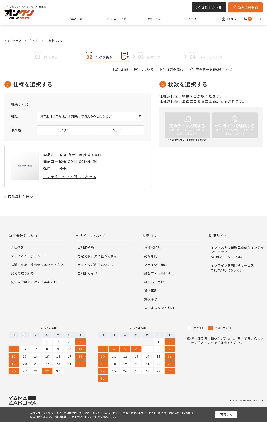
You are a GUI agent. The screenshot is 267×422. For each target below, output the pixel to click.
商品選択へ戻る (20, 196)
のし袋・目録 (154, 282)
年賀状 (33, 40)
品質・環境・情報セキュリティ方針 (37, 264)
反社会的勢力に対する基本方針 (34, 282)
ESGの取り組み (22, 273)
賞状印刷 (151, 290)
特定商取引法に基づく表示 (97, 256)
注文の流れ (175, 69)
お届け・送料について (137, 69)
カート (255, 19)
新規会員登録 (248, 7)
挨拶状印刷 (152, 247)
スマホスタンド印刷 (159, 308)
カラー (117, 130)
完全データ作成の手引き (214, 69)
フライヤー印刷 (156, 264)
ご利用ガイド (117, 19)
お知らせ (154, 19)
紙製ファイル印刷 (157, 273)
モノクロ (63, 130)
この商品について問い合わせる (69, 177)
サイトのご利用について (96, 264)
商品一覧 (76, 19)
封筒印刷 (151, 256)
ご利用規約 (86, 247)
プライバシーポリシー (27, 256)
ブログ (192, 19)
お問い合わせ (212, 7)
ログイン (234, 19)
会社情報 (17, 247)
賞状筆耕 (151, 299)
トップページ (12, 40)
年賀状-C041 (54, 40)
